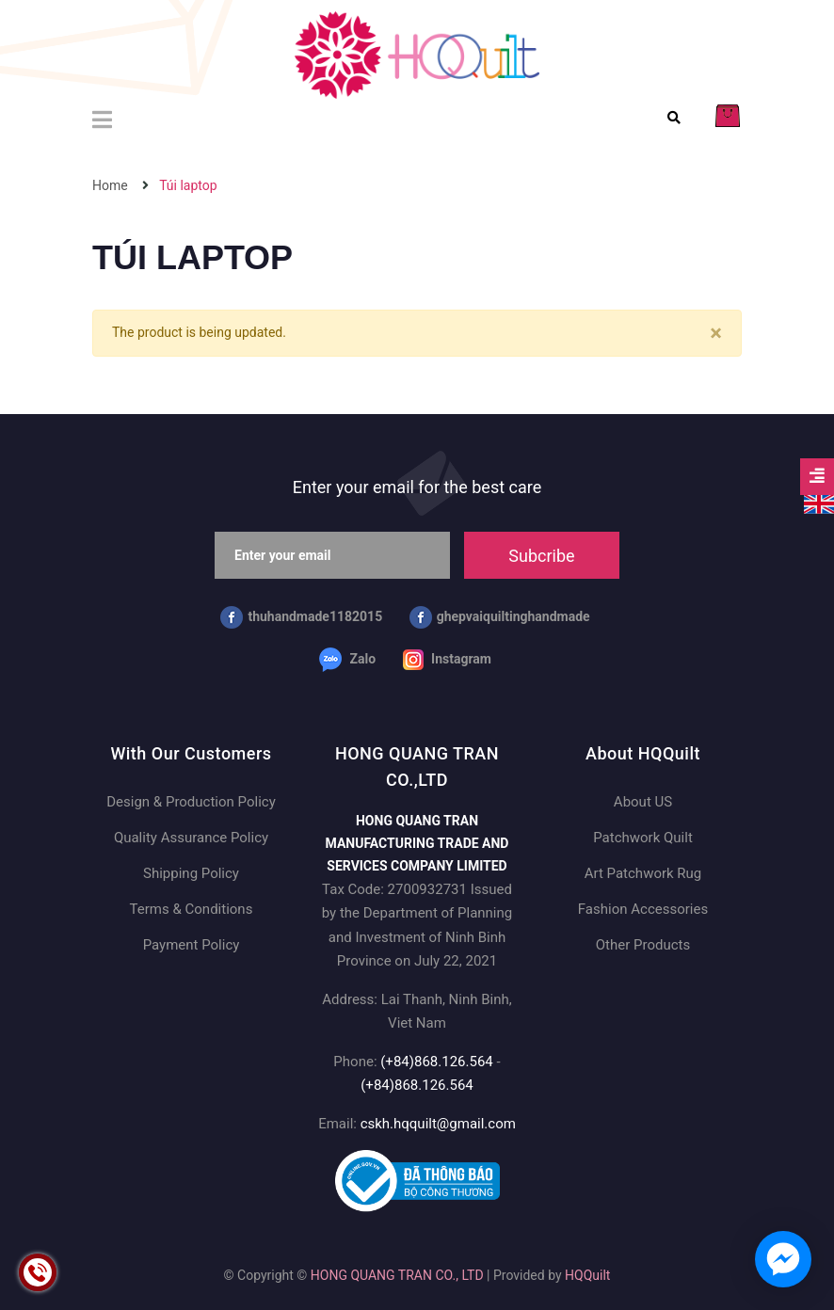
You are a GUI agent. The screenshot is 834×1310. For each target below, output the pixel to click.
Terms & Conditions (191, 909)
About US (643, 801)
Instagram (447, 659)
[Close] (716, 333)
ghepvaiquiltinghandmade (499, 617)
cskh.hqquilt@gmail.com (438, 1123)
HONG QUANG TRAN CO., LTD (397, 1275)
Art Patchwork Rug (643, 873)
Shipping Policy (191, 873)
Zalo (347, 659)
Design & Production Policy (190, 801)
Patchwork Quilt (643, 837)
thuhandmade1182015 (301, 617)
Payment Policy (191, 944)
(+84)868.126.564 (436, 1061)
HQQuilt (587, 1275)
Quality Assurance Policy (191, 837)
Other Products (643, 944)
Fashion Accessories (643, 909)
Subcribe (541, 556)
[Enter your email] (332, 555)
